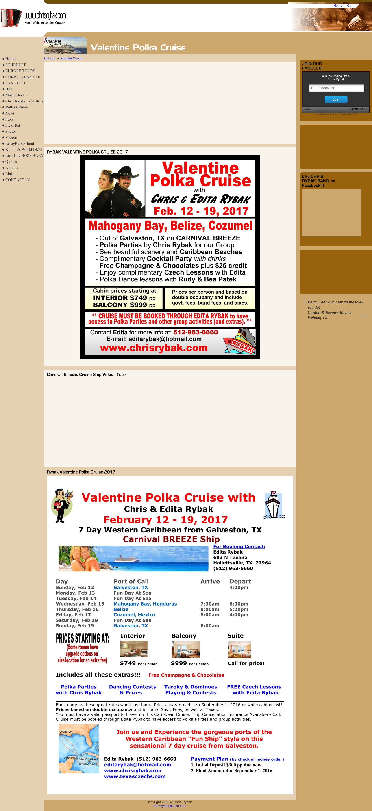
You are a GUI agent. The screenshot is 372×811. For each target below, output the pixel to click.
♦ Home (49, 58)
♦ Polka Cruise (72, 58)
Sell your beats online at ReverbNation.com (335, 113)
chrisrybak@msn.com (170, 806)
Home (337, 5)
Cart (350, 5)
